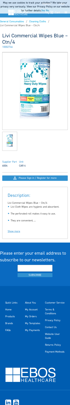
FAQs (8, 330)
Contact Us (51, 327)
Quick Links (11, 302)
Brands (9, 323)
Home (8, 309)
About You (30, 302)
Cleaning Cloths (37, 21)
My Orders (31, 316)
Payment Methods (55, 352)
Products (10, 316)
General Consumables (12, 21)
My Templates (32, 323)
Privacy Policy (52, 320)
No (47, 10)
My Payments (32, 330)
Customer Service (55, 302)
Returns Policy (53, 345)
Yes (43, 10)
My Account (31, 309)
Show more (14, 231)
